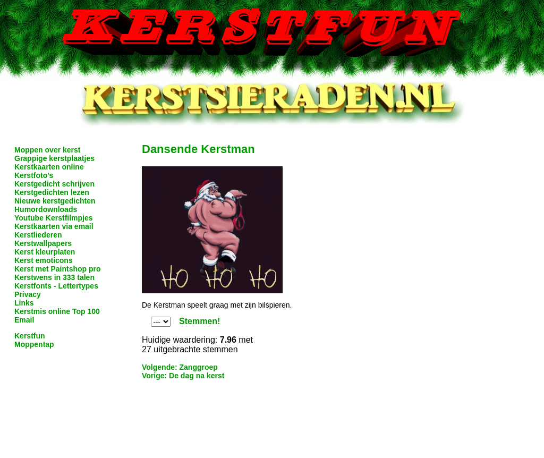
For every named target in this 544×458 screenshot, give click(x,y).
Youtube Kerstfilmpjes (53, 218)
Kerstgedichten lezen (51, 192)
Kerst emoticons (43, 260)
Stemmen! (199, 321)
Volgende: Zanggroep (180, 367)
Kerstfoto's (33, 175)
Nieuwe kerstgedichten (55, 201)
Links (24, 303)
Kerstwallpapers (43, 243)
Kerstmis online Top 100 (57, 311)
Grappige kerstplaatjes (54, 158)
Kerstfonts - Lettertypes (56, 286)
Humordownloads (45, 209)
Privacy (27, 294)
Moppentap (34, 344)
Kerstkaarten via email (54, 226)
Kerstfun (29, 336)
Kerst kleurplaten (44, 252)
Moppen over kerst (47, 150)
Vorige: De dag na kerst (183, 375)
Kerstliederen (38, 235)
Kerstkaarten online (49, 167)
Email (24, 320)
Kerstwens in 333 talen (54, 277)
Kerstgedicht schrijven (54, 184)
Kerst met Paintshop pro (57, 269)
